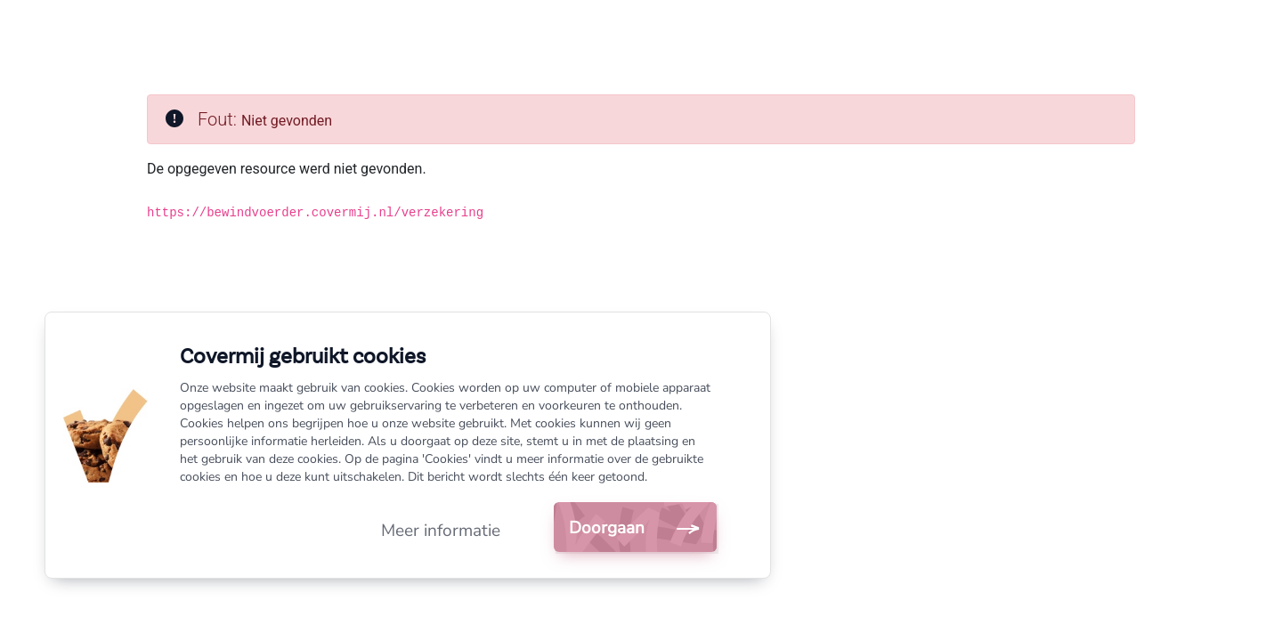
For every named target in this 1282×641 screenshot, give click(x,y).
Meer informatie (440, 530)
